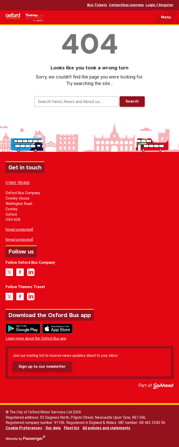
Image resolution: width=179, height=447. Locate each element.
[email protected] (19, 229)
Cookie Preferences (24, 428)
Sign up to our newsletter (42, 366)
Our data (53, 428)
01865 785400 (18, 183)
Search (132, 101)
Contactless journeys (126, 5)
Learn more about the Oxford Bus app (36, 338)
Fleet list (71, 428)
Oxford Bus (31, 17)
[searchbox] (76, 101)
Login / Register (159, 5)
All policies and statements (106, 428)
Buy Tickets (97, 5)
